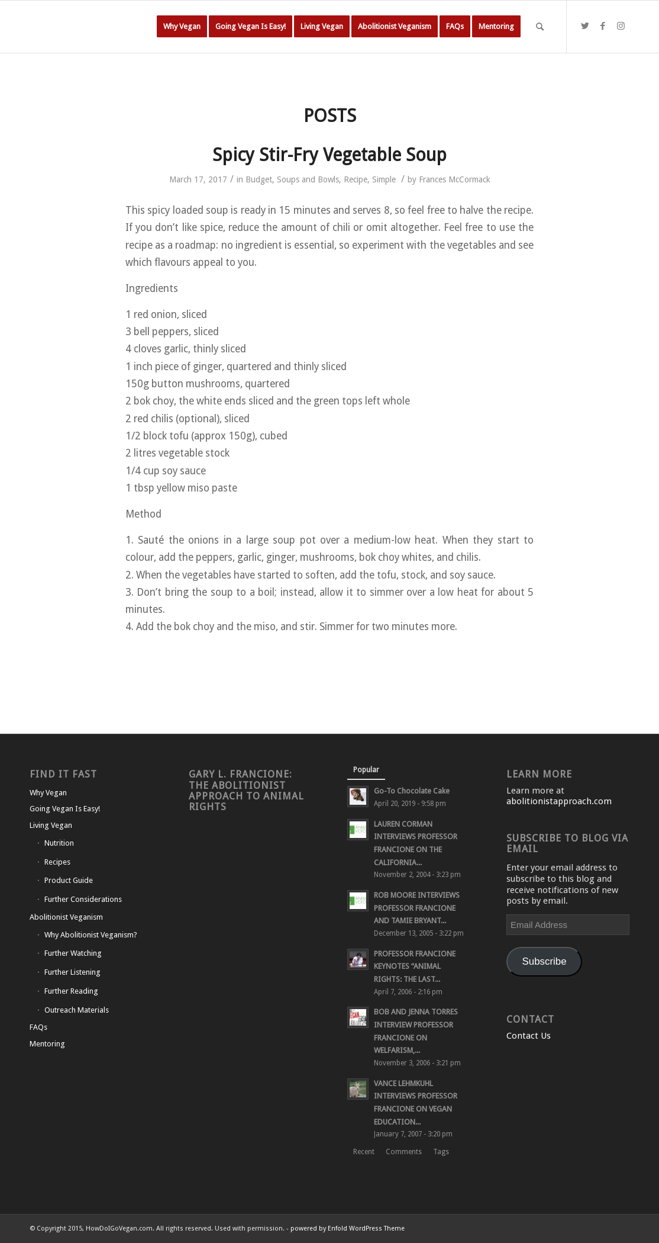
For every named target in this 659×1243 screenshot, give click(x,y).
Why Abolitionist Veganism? (90, 934)
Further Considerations (83, 899)
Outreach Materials (76, 1010)
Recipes (57, 861)
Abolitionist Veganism (66, 917)
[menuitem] (182, 27)
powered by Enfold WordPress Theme (347, 1228)
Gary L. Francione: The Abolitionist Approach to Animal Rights (246, 790)
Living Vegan (51, 825)
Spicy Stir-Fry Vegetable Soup (329, 154)
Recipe (355, 179)
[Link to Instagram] (620, 26)
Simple (384, 179)
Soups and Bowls (308, 179)
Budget (258, 179)
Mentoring (47, 1043)
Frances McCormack (454, 179)
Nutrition (59, 843)
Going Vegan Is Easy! (65, 808)
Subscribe (544, 961)
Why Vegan (48, 792)
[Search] (539, 27)
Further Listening (72, 972)
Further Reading (71, 991)
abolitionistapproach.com (559, 801)
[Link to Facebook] (603, 26)
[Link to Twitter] (585, 26)
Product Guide (68, 880)
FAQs (38, 1027)
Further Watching (73, 953)
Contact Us (528, 1035)
